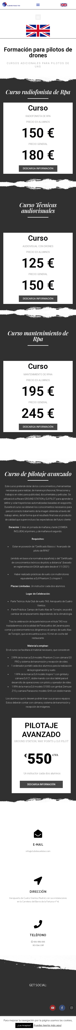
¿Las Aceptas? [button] (24, 1025)
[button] (38, 4)
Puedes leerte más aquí (47, 1025)
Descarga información (41, 784)
